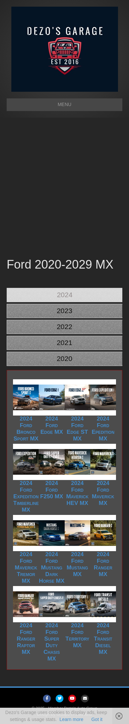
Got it (96, 719)
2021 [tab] (64, 342)
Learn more (71, 719)
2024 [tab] (65, 295)
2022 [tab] (64, 326)
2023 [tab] (64, 310)
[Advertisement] (64, 188)
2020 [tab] (64, 358)
